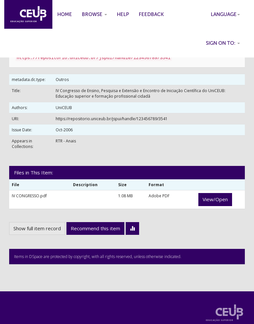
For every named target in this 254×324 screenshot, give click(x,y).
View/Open (215, 199)
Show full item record (37, 228)
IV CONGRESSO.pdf (29, 196)
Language (225, 14)
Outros (62, 79)
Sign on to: (223, 43)
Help (123, 14)
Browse (94, 14)
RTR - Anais (66, 141)
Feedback (151, 14)
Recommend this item (95, 228)
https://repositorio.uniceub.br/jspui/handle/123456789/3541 (112, 119)
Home (64, 14)
